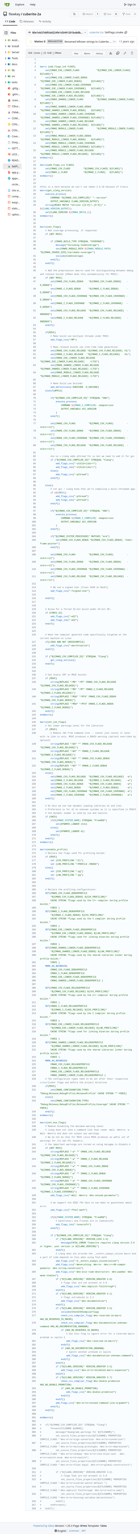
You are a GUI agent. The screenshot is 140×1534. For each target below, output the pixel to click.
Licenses (74, 1530)
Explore (19, 4)
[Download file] (111, 53)
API (83, 1530)
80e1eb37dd (55, 41)
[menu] (60, 1531)
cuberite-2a (32, 14)
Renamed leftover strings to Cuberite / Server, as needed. (99, 41)
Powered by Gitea (43, 1525)
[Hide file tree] (6, 33)
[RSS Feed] (74, 14)
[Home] (7, 4)
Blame (87, 53)
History (99, 53)
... (114, 41)
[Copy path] (126, 32)
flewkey (14, 14)
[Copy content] (118, 53)
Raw (76, 53)
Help (33, 4)
